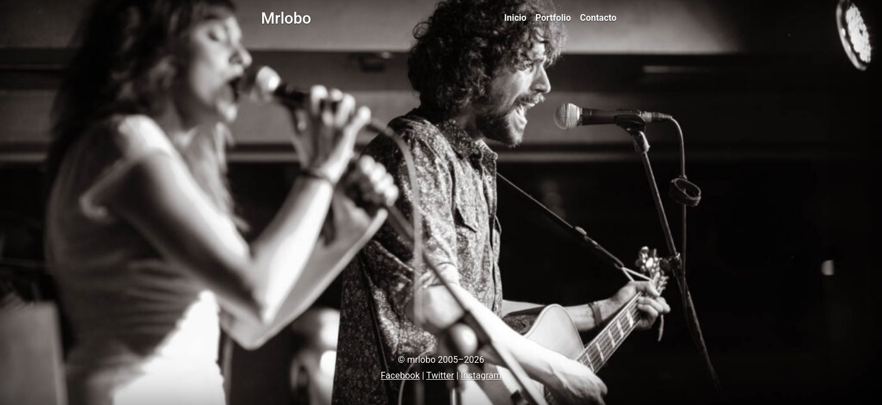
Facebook (400, 375)
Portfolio (553, 17)
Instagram (481, 375)
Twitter (440, 375)
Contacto (598, 17)
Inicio (515, 17)
